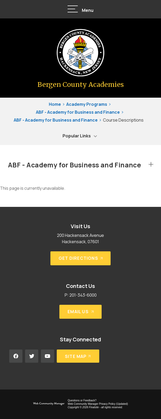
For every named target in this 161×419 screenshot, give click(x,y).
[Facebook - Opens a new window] (15, 356)
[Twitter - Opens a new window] (31, 356)
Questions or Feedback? (82, 400)
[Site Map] (78, 356)
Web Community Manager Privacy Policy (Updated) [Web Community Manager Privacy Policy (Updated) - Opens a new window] (98, 403)
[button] (80, 9)
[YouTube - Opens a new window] (47, 356)
